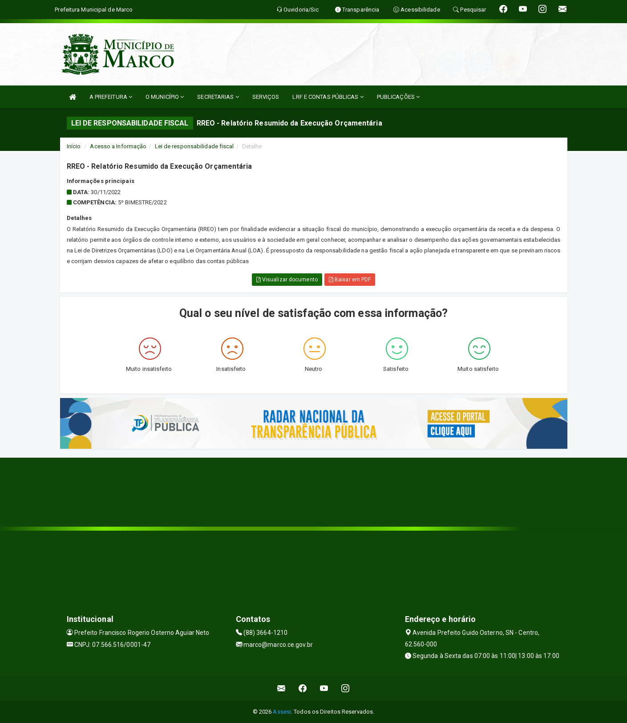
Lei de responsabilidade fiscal (194, 146)
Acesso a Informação (118, 146)
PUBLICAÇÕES (398, 96)
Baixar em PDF (350, 279)
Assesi (282, 711)
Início (74, 146)
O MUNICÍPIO (165, 96)
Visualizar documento (287, 279)
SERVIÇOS (265, 96)
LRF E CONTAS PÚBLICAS (327, 96)
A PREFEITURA (110, 96)
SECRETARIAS (218, 96)
